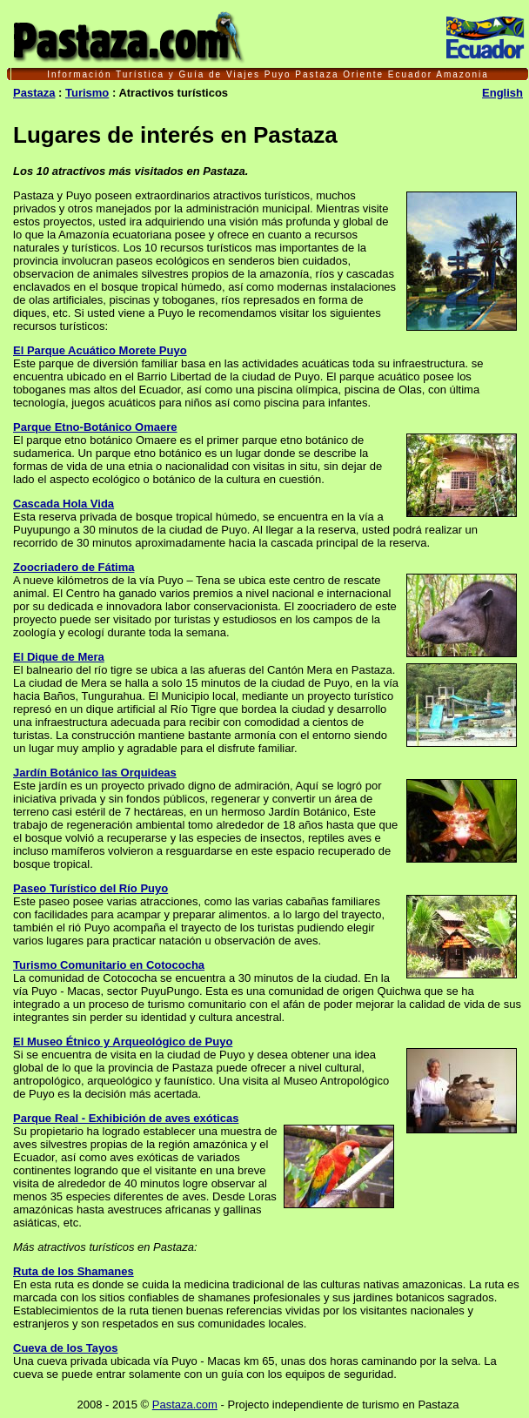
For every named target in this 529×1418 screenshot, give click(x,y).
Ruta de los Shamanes (73, 1271)
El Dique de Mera (58, 656)
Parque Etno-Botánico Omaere (95, 426)
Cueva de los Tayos (65, 1347)
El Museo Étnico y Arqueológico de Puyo (122, 1041)
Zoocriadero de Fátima (73, 567)
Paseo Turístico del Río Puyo (90, 888)
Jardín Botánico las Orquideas (95, 772)
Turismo (87, 92)
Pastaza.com (185, 1404)
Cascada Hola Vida (63, 503)
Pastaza (34, 92)
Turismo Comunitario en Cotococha (108, 964)
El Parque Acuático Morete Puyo (100, 350)
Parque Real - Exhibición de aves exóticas (125, 1118)
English (502, 92)
